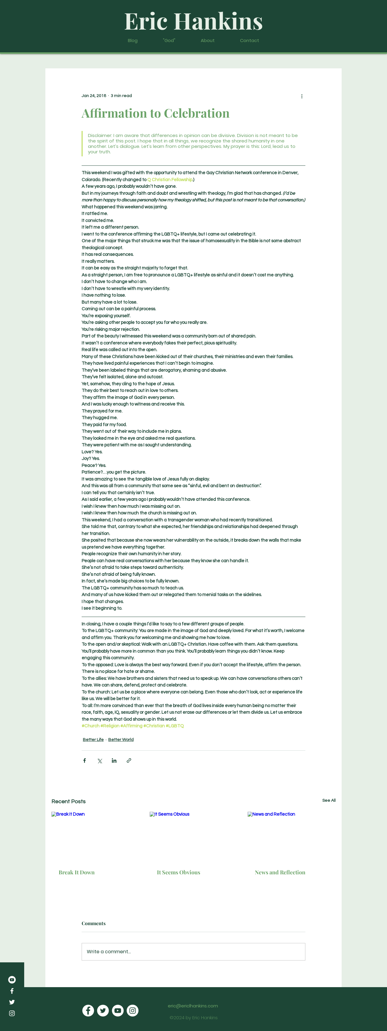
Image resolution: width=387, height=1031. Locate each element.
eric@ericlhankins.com (193, 1006)
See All (329, 800)
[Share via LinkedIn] (114, 760)
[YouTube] (12, 980)
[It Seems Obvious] (194, 836)
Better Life (93, 740)
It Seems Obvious (178, 872)
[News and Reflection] (292, 836)
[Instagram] (12, 1013)
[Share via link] (129, 760)
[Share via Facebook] (84, 760)
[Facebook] (12, 991)
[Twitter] (12, 1002)
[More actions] (301, 96)
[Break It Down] (95, 836)
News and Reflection (280, 872)
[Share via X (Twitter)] (99, 760)
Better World (121, 740)
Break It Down (77, 872)
